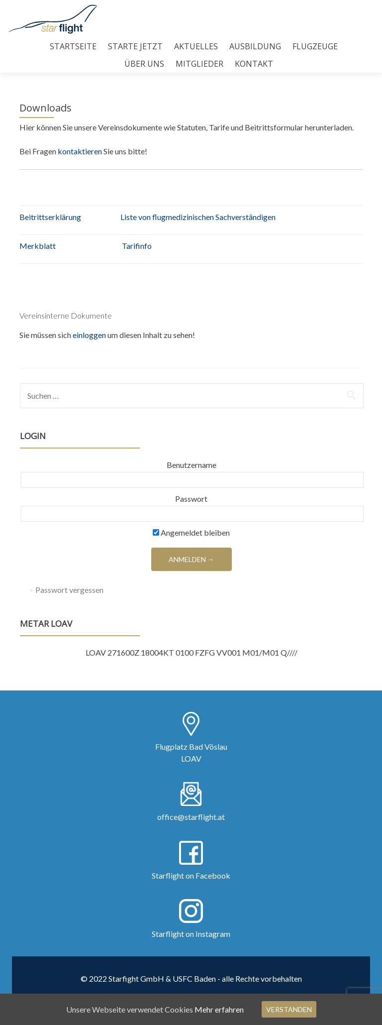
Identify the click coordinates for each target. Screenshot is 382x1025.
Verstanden (289, 1009)
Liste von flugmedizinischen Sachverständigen (198, 217)
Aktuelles (196, 46)
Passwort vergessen (69, 589)
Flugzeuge (315, 46)
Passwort (191, 498)
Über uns (144, 63)
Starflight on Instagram (191, 933)
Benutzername (191, 464)
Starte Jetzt (135, 46)
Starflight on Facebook (191, 875)
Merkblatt (37, 245)
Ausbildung (255, 46)
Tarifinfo (137, 245)
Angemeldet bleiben (191, 532)
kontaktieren (80, 151)
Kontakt (254, 63)
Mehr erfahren (219, 1009)
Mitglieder (199, 63)
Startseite (73, 46)
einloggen (89, 335)
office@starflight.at (191, 816)
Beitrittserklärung (50, 217)
